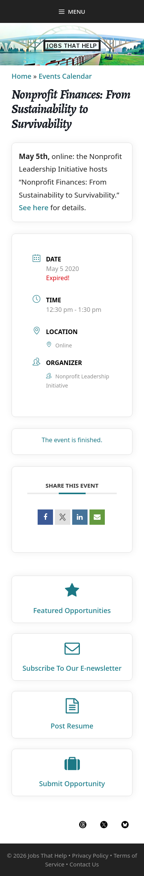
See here (33, 207)
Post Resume (72, 725)
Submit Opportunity (72, 783)
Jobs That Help (72, 45)
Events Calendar (65, 76)
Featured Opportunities (72, 610)
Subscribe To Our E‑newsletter (71, 668)
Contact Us (84, 864)
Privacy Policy (90, 855)
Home (21, 76)
